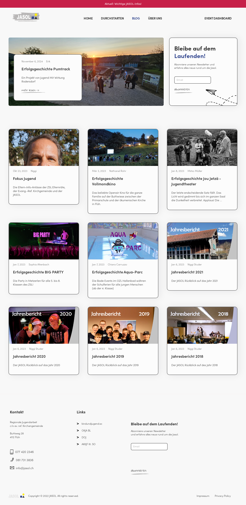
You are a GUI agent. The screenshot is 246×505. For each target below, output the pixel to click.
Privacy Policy (223, 495)
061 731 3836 (24, 460)
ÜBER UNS (155, 18)
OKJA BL (86, 430)
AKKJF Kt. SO (88, 444)
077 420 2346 (24, 452)
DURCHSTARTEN (112, 18)
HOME (88, 18)
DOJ (84, 437)
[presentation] (157, 459)
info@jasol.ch (25, 468)
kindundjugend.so (92, 423)
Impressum (203, 495)
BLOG (136, 18)
